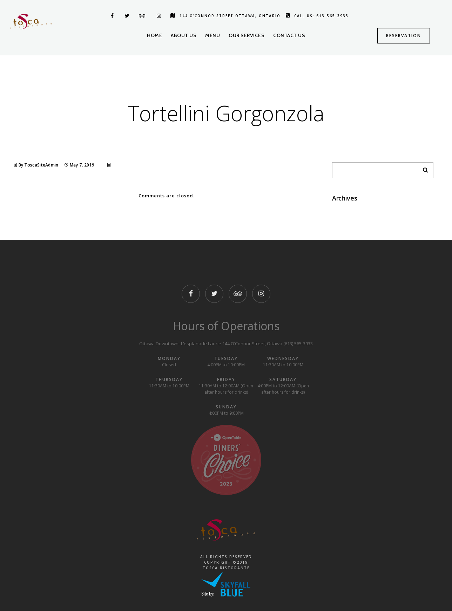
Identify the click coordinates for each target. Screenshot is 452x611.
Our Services (246, 35)
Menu (212, 35)
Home (154, 35)
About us (183, 35)
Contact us (289, 35)
